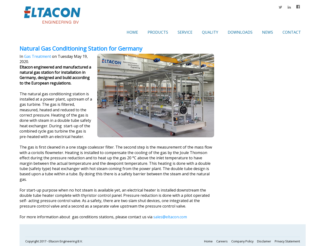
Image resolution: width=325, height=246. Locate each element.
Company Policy (242, 241)
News (267, 32)
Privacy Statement (287, 241)
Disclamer (264, 241)
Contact (292, 32)
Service (185, 32)
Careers (222, 241)
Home (132, 32)
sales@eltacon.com (170, 216)
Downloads (240, 32)
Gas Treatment (37, 56)
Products (158, 32)
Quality (210, 32)
